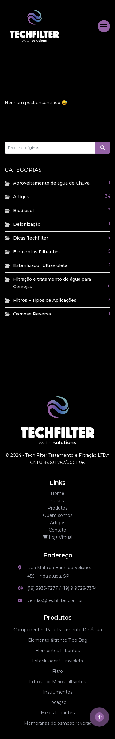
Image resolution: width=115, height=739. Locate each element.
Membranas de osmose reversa (57, 723)
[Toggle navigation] (104, 26)
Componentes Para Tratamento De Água (57, 630)
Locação (57, 702)
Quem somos (57, 515)
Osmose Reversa (32, 314)
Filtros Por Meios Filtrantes (57, 681)
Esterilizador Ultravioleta (40, 265)
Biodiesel (23, 210)
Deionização (26, 224)
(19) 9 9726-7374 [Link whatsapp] (79, 588)
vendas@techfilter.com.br (55, 600)
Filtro (57, 671)
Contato (57, 530)
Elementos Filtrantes (36, 251)
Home (57, 493)
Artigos (21, 197)
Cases (57, 501)
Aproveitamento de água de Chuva (51, 183)
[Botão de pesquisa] (102, 148)
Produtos (57, 508)
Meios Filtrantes (58, 713)
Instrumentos (57, 692)
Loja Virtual (57, 537)
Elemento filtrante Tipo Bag (57, 640)
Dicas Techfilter (30, 238)
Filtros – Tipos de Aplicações (44, 300)
